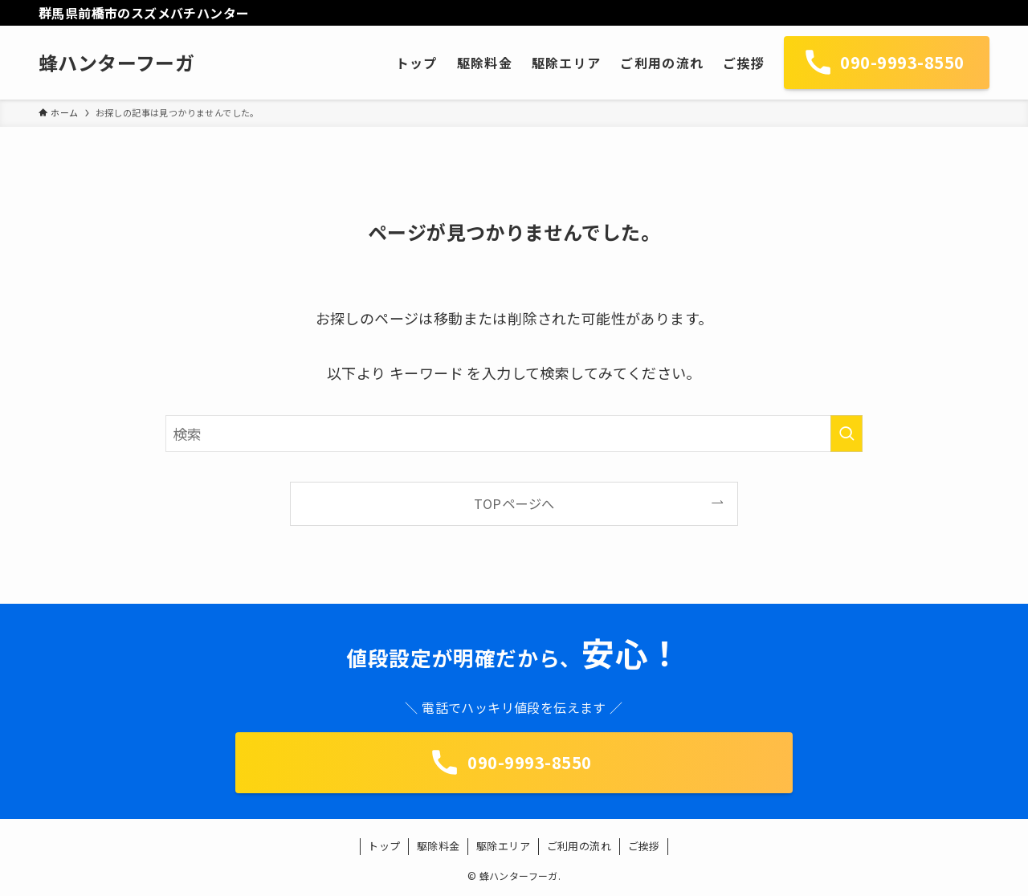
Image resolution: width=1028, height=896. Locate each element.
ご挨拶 (644, 845)
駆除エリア (503, 845)
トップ (384, 845)
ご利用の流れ (579, 845)
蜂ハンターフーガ (116, 62)
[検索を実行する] (846, 433)
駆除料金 (438, 845)
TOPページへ (514, 503)
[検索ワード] (514, 433)
